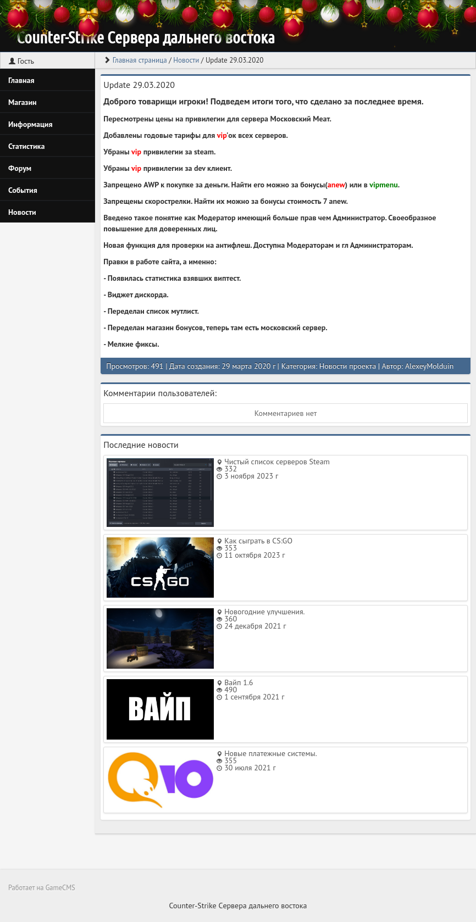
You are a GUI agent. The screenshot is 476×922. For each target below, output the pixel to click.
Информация (30, 124)
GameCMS (60, 887)
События (22, 190)
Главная (21, 80)
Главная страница (140, 60)
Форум (19, 168)
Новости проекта (347, 366)
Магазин (22, 102)
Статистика (26, 146)
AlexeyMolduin (429, 366)
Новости (22, 212)
